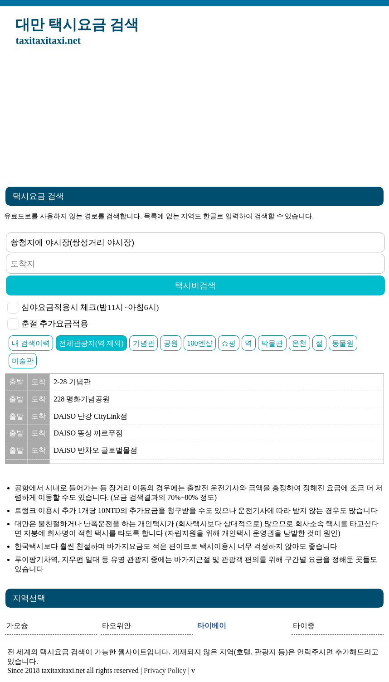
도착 (38, 382)
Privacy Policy (165, 670)
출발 (16, 382)
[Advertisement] (194, 119)
